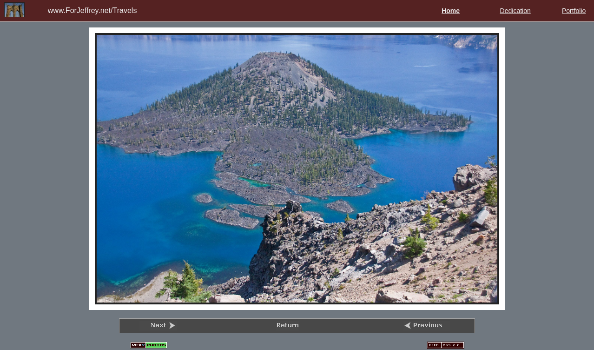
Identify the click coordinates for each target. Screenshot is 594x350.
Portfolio (574, 10)
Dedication (515, 10)
